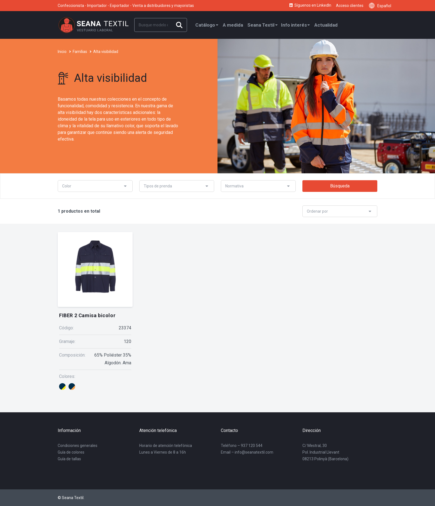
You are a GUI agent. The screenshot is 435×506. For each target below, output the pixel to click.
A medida (233, 25)
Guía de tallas (69, 459)
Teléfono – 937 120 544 (241, 445)
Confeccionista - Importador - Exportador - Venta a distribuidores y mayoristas (126, 5)
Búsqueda (340, 186)
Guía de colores (71, 452)
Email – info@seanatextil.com (247, 452)
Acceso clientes (349, 5)
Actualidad (326, 25)
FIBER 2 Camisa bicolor (87, 315)
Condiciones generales (77, 445)
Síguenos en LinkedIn (310, 5)
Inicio (62, 51)
